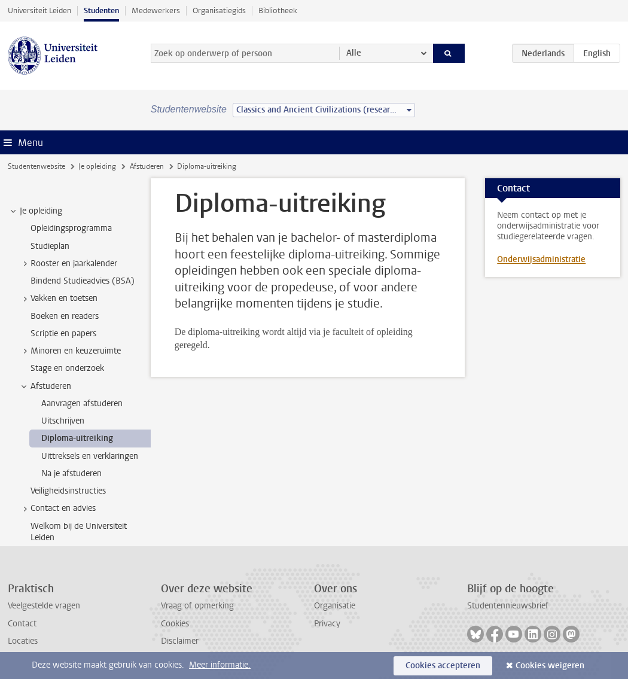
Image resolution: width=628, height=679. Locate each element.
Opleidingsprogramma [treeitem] (71, 228)
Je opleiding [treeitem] (35, 211)
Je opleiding (97, 166)
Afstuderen (147, 166)
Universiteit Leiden (39, 10)
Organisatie (334, 605)
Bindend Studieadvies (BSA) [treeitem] (83, 281)
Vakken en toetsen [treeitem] (58, 299)
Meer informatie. (220, 665)
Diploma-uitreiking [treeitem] (77, 438)
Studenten (101, 10)
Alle (353, 53)
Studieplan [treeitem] (50, 246)
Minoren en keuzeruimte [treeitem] (70, 351)
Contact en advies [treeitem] (57, 508)
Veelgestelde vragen (44, 605)
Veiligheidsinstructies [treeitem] (68, 491)
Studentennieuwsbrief (507, 605)
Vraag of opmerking (197, 605)
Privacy (327, 623)
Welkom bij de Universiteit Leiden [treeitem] (79, 531)
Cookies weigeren (550, 665)
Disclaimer (180, 641)
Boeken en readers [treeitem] (65, 316)
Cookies (175, 623)
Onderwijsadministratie (541, 259)
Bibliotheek (277, 10)
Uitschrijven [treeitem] (62, 421)
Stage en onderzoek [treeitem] (67, 368)
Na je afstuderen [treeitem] (71, 473)
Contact (22, 623)
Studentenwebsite (36, 166)
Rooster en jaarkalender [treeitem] (68, 264)
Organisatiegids (219, 10)
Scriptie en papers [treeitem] (63, 333)
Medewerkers (156, 10)
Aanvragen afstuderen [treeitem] (82, 403)
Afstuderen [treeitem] (45, 386)
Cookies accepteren (443, 665)
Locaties (23, 641)
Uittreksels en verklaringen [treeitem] (89, 456)
